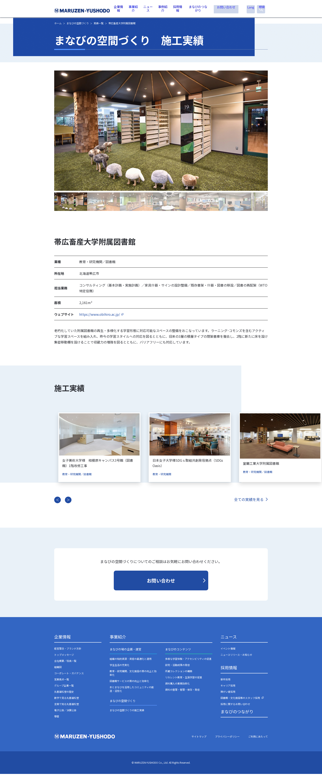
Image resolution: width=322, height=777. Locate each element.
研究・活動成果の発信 (177, 668)
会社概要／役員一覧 (65, 664)
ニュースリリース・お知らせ (236, 658)
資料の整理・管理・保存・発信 (182, 692)
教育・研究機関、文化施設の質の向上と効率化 (133, 676)
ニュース (148, 10)
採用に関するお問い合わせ (235, 707)
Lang (251, 10)
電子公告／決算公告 (65, 713)
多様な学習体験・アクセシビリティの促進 (188, 662)
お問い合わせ (226, 10)
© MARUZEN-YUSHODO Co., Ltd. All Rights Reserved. (161, 766)
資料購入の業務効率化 (177, 686)
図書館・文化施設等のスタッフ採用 (240, 701)
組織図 (58, 670)
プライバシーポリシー (227, 739)
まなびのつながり (198, 10)
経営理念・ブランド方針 (67, 651)
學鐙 (56, 719)
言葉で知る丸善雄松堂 (66, 707)
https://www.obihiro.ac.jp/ (99, 317)
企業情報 (119, 10)
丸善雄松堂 (82, 10)
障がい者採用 (228, 695)
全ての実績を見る (249, 502)
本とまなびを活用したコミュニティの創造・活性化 (132, 692)
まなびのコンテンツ (178, 652)
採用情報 (177, 10)
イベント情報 (228, 651)
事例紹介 (163, 10)
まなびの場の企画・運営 (125, 652)
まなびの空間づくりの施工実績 (127, 713)
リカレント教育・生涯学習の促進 (183, 680)
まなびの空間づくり (123, 704)
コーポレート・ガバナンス (69, 676)
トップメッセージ (64, 658)
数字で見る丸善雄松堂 (66, 701)
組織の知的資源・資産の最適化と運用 (131, 662)
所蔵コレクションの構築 (178, 674)
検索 (261, 11)
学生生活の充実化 (119, 668)
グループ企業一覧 (64, 688)
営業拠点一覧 (61, 682)
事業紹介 (133, 10)
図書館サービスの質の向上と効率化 (129, 684)
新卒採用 (225, 682)
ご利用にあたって (258, 739)
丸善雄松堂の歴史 (64, 695)
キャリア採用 (228, 688)
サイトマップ (199, 739)
